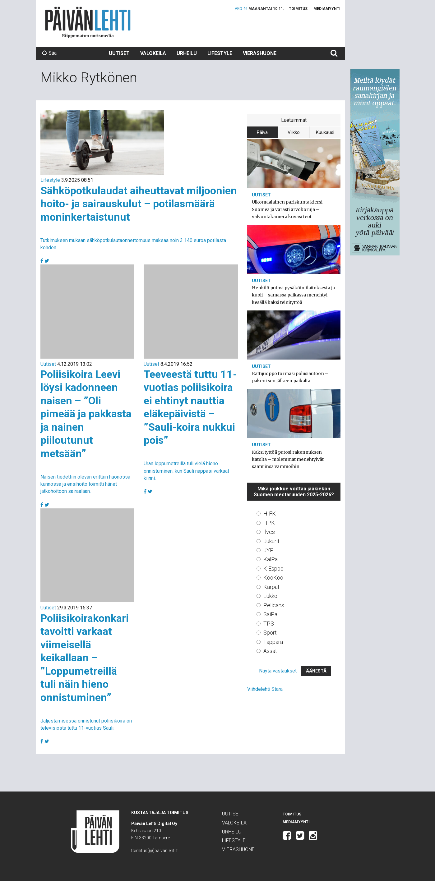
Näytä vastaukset (278, 671)
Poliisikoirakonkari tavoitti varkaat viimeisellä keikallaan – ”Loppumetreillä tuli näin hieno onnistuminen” (84, 658)
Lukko (270, 596)
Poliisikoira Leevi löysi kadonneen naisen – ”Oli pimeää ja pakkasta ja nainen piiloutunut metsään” (86, 414)
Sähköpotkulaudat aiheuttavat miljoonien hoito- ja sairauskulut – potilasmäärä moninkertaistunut (138, 203)
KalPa (270, 559)
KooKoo (273, 577)
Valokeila (153, 53)
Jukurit (271, 541)
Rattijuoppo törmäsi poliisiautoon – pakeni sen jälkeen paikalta (290, 377)
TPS (268, 623)
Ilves (269, 532)
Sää (49, 53)
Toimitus (298, 9)
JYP (268, 550)
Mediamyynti (326, 9)
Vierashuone (259, 53)
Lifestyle (219, 53)
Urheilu (187, 53)
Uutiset (119, 53)
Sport (270, 632)
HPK (269, 523)
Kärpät (271, 587)
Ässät (270, 651)
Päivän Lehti (88, 22)
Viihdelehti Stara (265, 689)
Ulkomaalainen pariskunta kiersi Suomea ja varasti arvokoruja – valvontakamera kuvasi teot (287, 209)
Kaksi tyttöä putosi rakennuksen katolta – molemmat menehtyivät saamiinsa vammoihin (288, 459)
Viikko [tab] (294, 132)
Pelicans (273, 605)
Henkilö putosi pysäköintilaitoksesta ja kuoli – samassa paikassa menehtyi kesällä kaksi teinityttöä (293, 295)
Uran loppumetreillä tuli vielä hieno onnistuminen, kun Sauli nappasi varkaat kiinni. (186, 471)
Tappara (273, 642)
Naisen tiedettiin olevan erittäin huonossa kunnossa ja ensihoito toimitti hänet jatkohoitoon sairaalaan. (85, 484)
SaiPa (270, 614)
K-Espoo (273, 568)
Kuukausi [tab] (325, 132)
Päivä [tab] (262, 132)
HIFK (269, 513)
